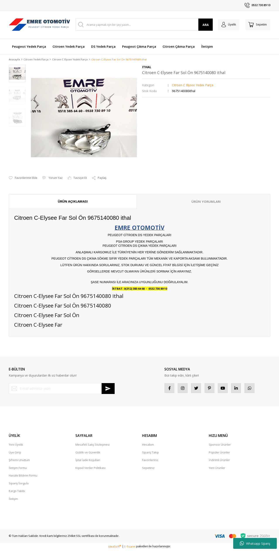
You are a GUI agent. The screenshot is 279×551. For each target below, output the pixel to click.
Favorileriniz (150, 461)
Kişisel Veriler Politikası (90, 469)
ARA (202, 25)
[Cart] (256, 25)
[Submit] (108, 388)
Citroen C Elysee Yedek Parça (192, 85)
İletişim (13, 500)
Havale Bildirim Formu (23, 476)
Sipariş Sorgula (19, 484)
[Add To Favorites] (23, 178)
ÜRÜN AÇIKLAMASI (73, 201)
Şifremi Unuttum (19, 461)
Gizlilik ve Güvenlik (87, 453)
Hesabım (148, 446)
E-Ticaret (130, 547)
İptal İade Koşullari (87, 461)
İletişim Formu (18, 469)
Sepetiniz (148, 469)
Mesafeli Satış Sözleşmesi (92, 446)
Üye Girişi (15, 453)
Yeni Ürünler (217, 469)
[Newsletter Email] (62, 388)
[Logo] (39, 24)
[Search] (142, 25)
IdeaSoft (114, 547)
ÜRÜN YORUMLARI (206, 202)
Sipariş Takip (150, 453)
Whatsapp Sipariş (255, 543)
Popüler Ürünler (219, 453)
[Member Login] (226, 25)
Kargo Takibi (17, 492)
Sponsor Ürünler (220, 446)
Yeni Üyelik (16, 446)
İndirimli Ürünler (219, 461)
